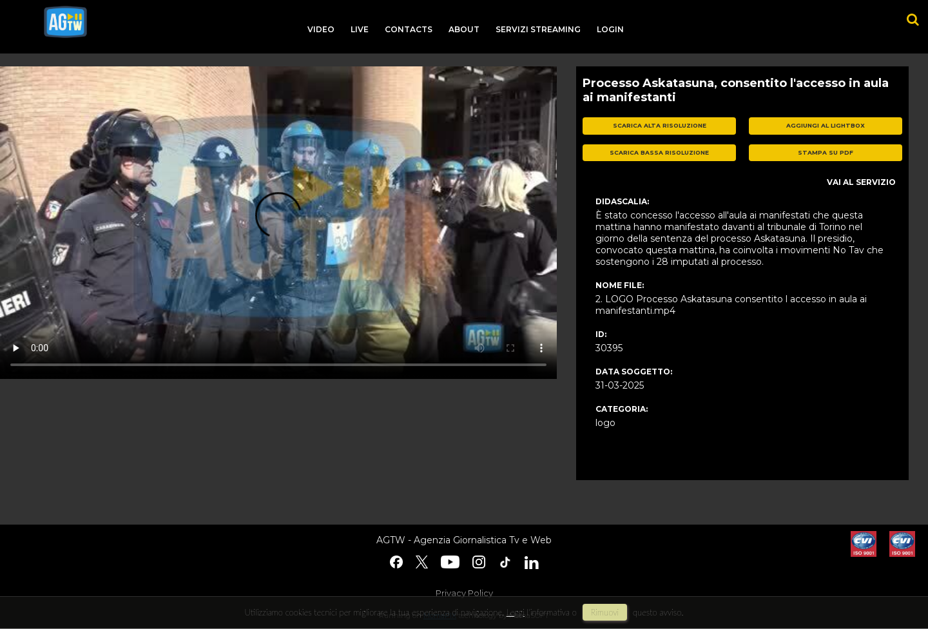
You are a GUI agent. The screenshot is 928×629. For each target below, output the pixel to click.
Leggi (516, 612)
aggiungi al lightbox (825, 125)
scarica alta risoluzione (659, 125)
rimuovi (605, 612)
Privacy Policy (464, 593)
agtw (65, 22)
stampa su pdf (825, 152)
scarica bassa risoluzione (659, 152)
